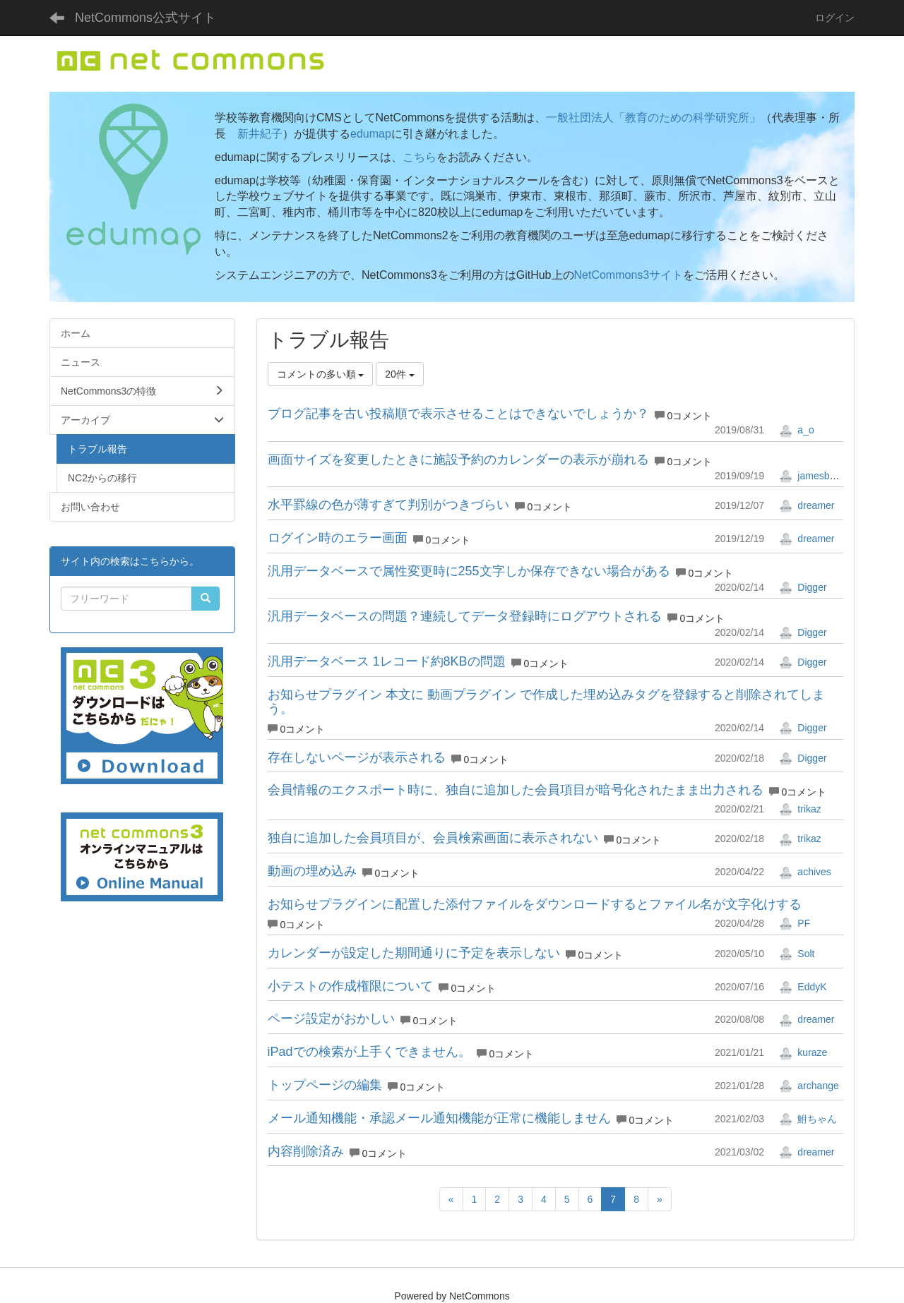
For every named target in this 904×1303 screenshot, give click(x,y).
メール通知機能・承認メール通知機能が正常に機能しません (439, 1118)
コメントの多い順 (320, 374)
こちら (419, 157)
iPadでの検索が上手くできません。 (369, 1052)
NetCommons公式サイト (145, 18)
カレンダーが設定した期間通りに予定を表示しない (414, 953)
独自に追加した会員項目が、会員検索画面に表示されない (433, 838)
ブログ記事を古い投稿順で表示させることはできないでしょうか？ (458, 414)
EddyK (802, 986)
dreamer (806, 505)
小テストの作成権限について (350, 986)
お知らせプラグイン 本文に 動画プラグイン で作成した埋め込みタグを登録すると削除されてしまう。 (546, 701)
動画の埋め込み (312, 871)
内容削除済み (306, 1151)
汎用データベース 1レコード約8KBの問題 (387, 661)
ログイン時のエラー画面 (338, 538)
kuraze (803, 1052)
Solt (796, 953)
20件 (399, 374)
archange (808, 1085)
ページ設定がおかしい (331, 1018)
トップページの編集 (325, 1085)
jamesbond (812, 475)
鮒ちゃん (808, 1118)
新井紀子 (259, 134)
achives (805, 871)
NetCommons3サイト (629, 275)
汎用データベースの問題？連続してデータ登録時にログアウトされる (465, 616)
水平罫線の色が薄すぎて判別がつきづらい (388, 505)
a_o (796, 430)
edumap (370, 134)
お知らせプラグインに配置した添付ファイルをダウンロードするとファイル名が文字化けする (535, 904)
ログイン (835, 17)
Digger (802, 587)
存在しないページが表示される (357, 757)
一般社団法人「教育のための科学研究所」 (653, 118)
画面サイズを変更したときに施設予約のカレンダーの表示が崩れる (458, 459)
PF (794, 923)
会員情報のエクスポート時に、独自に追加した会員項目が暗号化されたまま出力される (515, 790)
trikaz (800, 809)
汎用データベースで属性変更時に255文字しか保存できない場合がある (469, 571)
